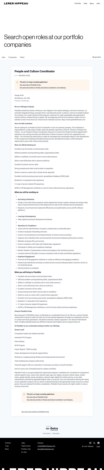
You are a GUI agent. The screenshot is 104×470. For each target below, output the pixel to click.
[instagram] (91, 443)
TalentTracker (26, 446)
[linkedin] (99, 443)
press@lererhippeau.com (46, 449)
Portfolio (78, 3)
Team (85, 3)
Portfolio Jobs (26, 449)
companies (12, 57)
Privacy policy (46, 433)
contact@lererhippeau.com (46, 446)
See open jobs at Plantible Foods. (30, 85)
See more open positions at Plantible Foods (35, 412)
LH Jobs (24, 452)
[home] (16, 3)
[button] (98, 3)
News (92, 3)
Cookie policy (55, 433)
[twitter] (95, 443)
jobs (3, 57)
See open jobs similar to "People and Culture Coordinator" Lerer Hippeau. (43, 87)
